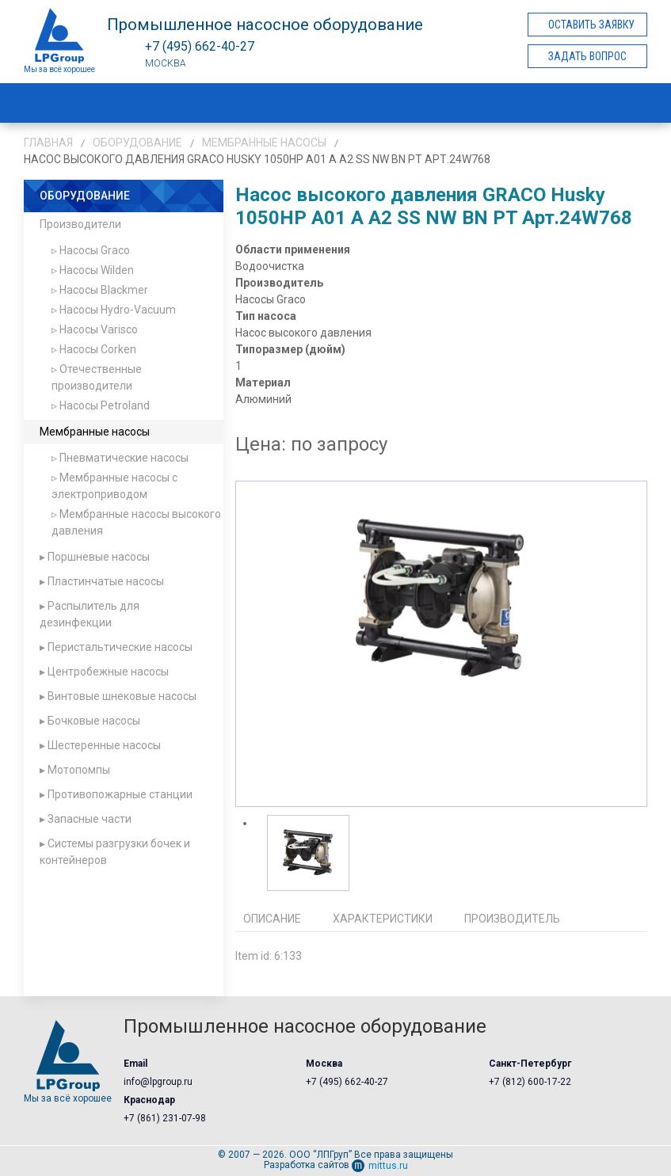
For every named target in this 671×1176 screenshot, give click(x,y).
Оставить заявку (591, 24)
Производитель (512, 918)
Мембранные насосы (264, 142)
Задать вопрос (587, 56)
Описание (272, 918)
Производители (80, 224)
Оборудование (137, 142)
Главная (48, 142)
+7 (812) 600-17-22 (530, 1081)
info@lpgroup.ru (158, 1081)
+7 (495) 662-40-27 (347, 1081)
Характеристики (383, 918)
